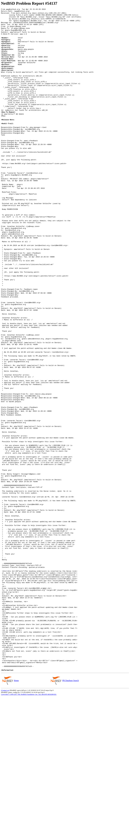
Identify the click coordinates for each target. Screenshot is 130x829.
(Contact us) (5, 823)
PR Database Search (70, 813)
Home (16, 813)
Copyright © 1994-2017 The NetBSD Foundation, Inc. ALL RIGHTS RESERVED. (28, 827)
